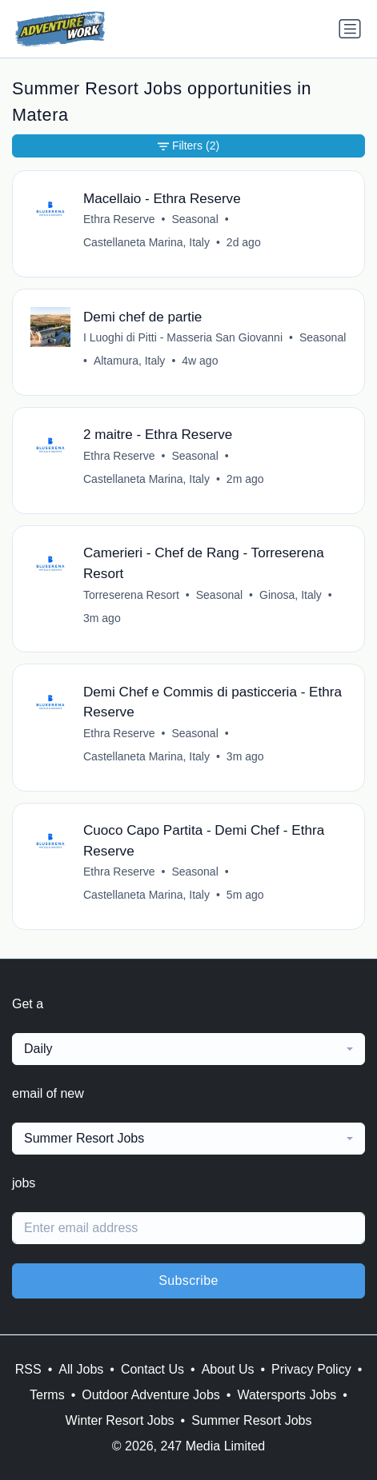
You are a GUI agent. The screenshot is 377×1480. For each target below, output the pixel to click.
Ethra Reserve (118, 219)
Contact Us (152, 1369)
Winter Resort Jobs (120, 1420)
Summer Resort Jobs (251, 1420)
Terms (47, 1395)
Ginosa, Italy (290, 594)
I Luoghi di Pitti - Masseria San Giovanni (183, 337)
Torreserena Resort (131, 594)
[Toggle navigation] (350, 29)
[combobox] (188, 1049)
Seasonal (194, 219)
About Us (228, 1369)
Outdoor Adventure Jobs (151, 1395)
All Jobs (80, 1369)
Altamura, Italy (129, 360)
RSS (28, 1369)
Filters (188, 146)
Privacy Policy (311, 1369)
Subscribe (188, 1280)
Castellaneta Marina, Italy (146, 242)
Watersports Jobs (286, 1395)
